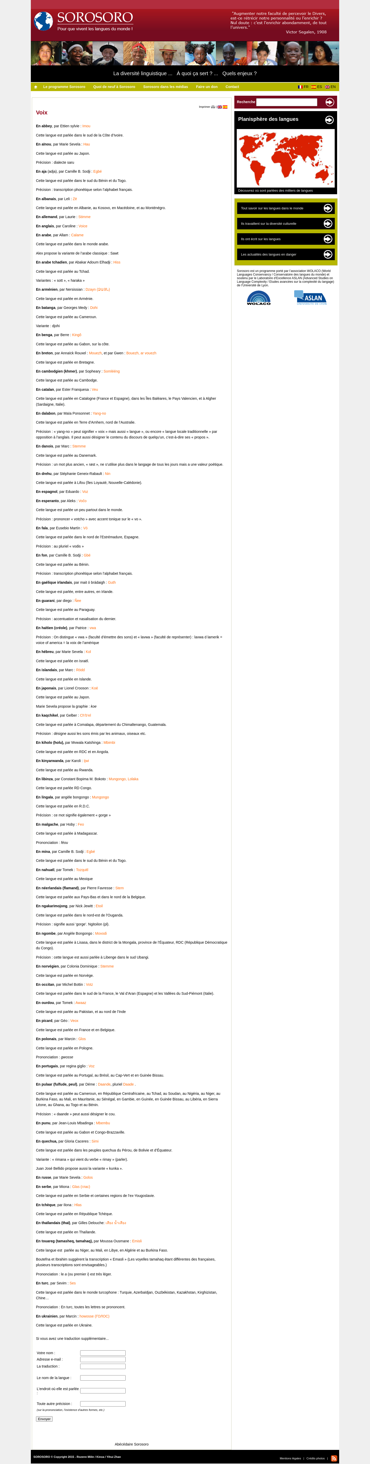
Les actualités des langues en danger (268, 254)
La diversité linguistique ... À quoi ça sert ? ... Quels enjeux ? (185, 73)
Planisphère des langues (268, 119)
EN (331, 87)
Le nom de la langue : (54, 1378)
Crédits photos (316, 1458)
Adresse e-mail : (50, 1359)
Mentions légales (290, 1458)
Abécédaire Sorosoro (132, 1444)
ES (317, 87)
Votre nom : (46, 1353)
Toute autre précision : (54, 1404)
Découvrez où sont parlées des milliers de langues (275, 190)
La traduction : (48, 1366)
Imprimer (207, 106)
